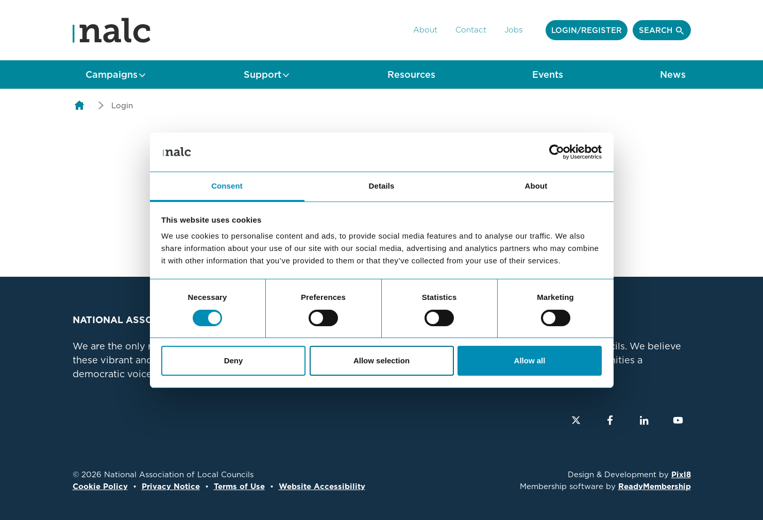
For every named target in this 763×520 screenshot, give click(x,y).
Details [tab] (382, 185)
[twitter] (576, 420)
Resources (411, 74)
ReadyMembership (654, 486)
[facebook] (610, 420)
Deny (233, 360)
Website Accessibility (322, 486)
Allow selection (381, 360)
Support (262, 74)
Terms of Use (239, 486)
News (673, 74)
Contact (470, 30)
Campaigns (112, 74)
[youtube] (678, 420)
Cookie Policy (100, 486)
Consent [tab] (227, 185)
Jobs (513, 30)
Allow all (530, 360)
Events (547, 74)
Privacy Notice (171, 486)
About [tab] (536, 185)
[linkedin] (644, 420)
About (425, 30)
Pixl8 (681, 474)
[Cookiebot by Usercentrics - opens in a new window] (557, 152)
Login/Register (586, 30)
